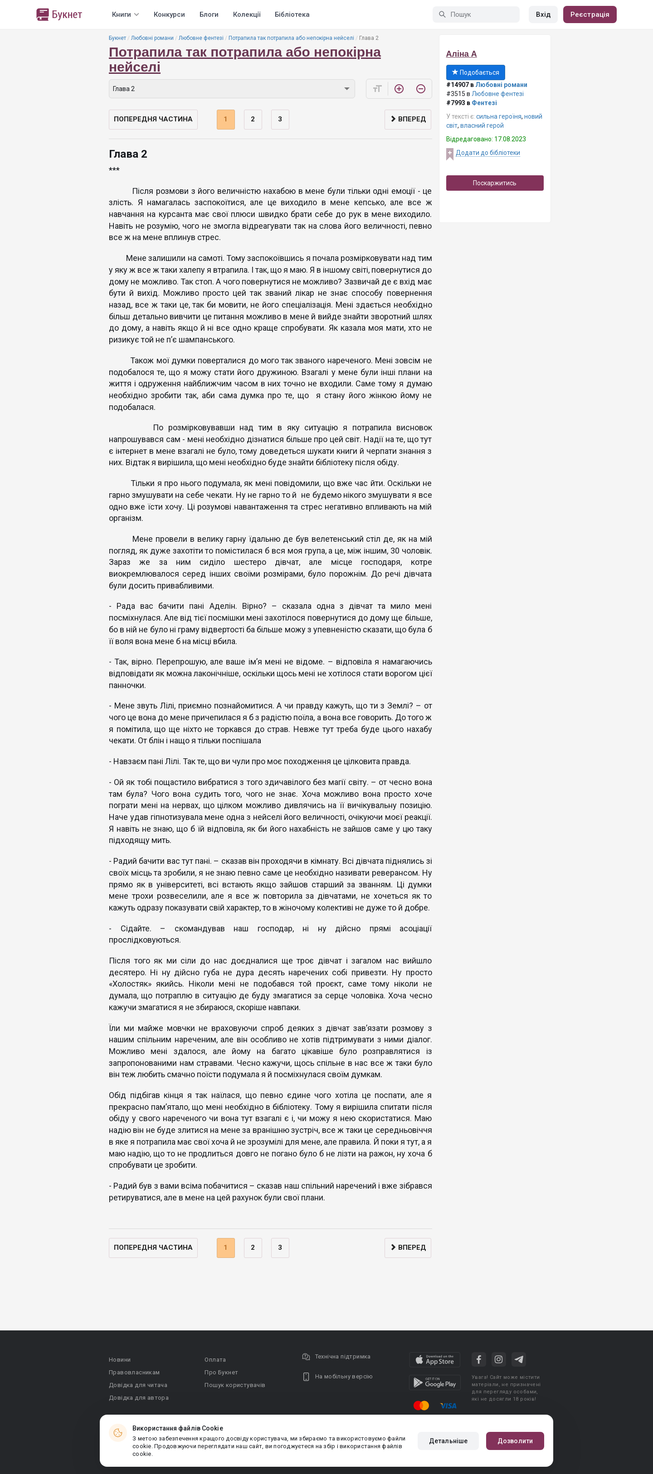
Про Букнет (221, 1372)
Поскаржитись (495, 183)
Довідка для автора (139, 1397)
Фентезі (484, 102)
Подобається (475, 72)
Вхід (543, 14)
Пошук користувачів (235, 1385)
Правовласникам (134, 1372)
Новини (120, 1359)
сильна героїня (498, 116)
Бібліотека (292, 14)
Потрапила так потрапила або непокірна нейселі (291, 38)
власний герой (482, 125)
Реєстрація (589, 14)
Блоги (209, 14)
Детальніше (448, 1441)
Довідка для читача (138, 1385)
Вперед (408, 119)
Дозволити (515, 1441)
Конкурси (169, 14)
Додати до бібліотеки (488, 152)
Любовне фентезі (201, 38)
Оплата (215, 1359)
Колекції (246, 14)
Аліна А (461, 53)
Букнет (117, 38)
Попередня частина (153, 119)
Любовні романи (152, 38)
